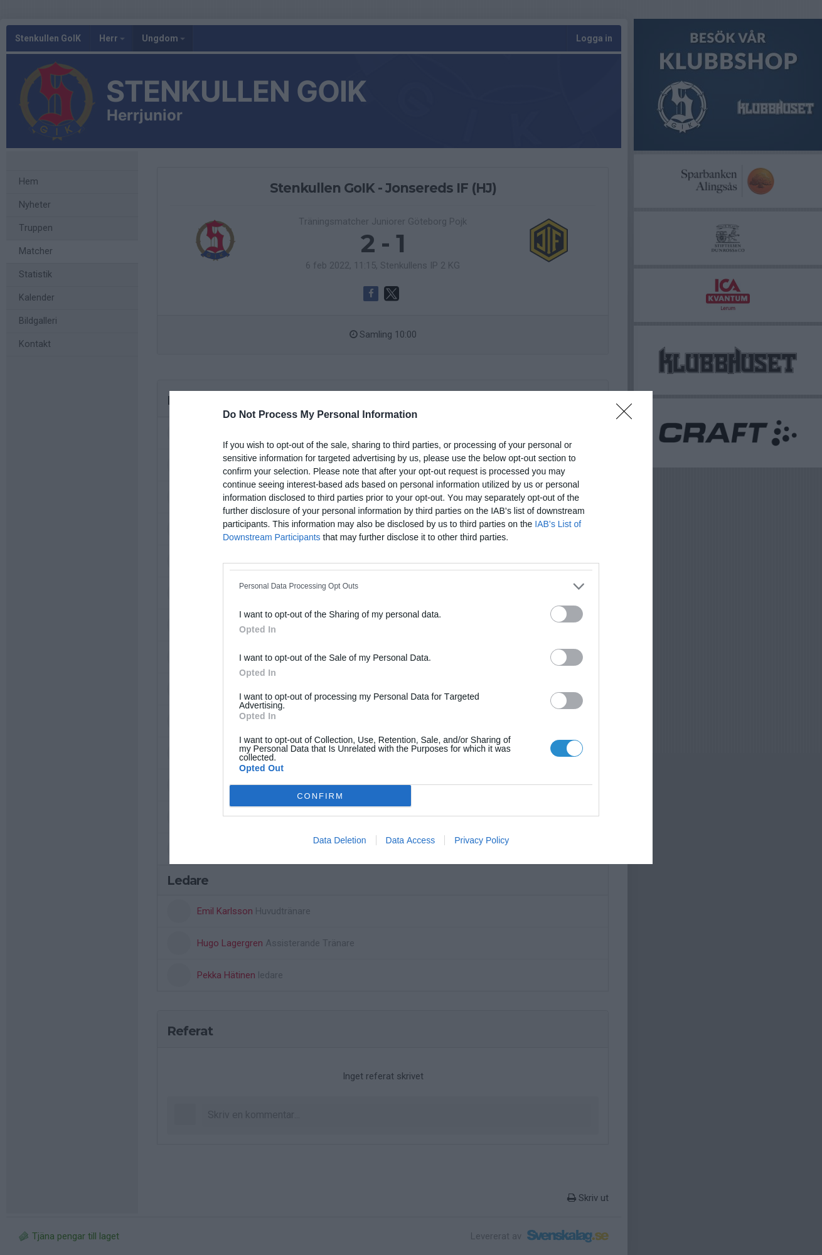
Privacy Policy (481, 840)
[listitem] (411, 586)
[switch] (566, 614)
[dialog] (411, 627)
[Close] (628, 415)
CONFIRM (320, 796)
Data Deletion (339, 840)
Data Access (410, 840)
